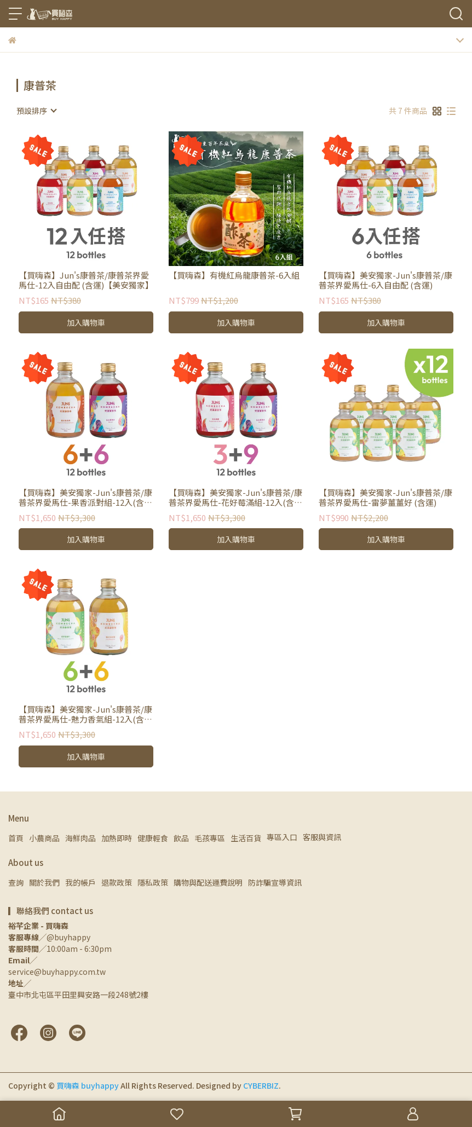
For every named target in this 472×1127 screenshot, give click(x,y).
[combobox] (36, 110)
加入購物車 (86, 322)
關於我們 (44, 882)
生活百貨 (246, 838)
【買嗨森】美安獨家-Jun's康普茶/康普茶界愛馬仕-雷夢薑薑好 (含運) (385, 497)
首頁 (16, 838)
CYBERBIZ (261, 1085)
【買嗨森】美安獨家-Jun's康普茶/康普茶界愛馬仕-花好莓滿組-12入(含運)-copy (235, 497)
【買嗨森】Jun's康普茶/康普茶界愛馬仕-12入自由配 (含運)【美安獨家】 (86, 280)
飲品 (181, 838)
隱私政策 (152, 882)
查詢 (16, 882)
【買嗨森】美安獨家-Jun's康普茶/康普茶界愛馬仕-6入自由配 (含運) (385, 280)
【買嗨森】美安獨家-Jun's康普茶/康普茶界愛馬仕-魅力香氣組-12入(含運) (85, 714)
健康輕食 (152, 838)
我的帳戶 (80, 882)
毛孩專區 (209, 838)
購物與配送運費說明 (208, 882)
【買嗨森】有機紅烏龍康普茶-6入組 (234, 275)
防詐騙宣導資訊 (275, 882)
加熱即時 (116, 838)
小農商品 (44, 838)
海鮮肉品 (80, 838)
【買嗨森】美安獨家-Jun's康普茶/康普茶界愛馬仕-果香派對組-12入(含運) (85, 497)
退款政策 (116, 882)
